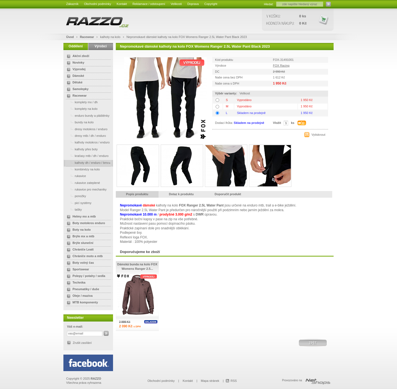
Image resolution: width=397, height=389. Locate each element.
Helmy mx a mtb (80, 216)
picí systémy (78, 203)
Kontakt (122, 4)
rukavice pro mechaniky (86, 189)
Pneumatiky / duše (82, 289)
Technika (75, 283)
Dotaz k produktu (181, 194)
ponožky (75, 196)
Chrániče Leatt (79, 249)
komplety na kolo (81, 108)
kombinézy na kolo (82, 169)
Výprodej (75, 69)
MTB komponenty (81, 302)
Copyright (210, 4)
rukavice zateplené (82, 182)
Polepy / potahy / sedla (85, 276)
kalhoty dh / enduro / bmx (87, 162)
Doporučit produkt (228, 194)
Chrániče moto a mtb (84, 256)
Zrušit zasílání (82, 342)
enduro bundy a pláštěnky (87, 115)
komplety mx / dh (81, 102)
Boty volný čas (79, 263)
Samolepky (76, 89)
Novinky (74, 63)
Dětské (73, 82)
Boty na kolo (78, 230)
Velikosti (176, 4)
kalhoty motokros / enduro (87, 142)
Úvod (70, 37)
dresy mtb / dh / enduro (85, 135)
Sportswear (77, 269)
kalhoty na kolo (110, 37)
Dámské (74, 76)
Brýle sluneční (79, 243)
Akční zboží (77, 56)
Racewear (87, 37)
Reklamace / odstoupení (148, 4)
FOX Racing (281, 65)
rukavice (75, 176)
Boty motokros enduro (85, 223)
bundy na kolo (79, 122)
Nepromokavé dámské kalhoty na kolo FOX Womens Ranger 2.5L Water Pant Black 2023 (187, 37)
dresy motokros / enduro (86, 129)
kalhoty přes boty (81, 149)
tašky (73, 209)
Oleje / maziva (79, 296)
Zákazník (72, 4)
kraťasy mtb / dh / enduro (87, 155)
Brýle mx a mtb (79, 236)
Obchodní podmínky (97, 4)
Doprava (193, 4)
